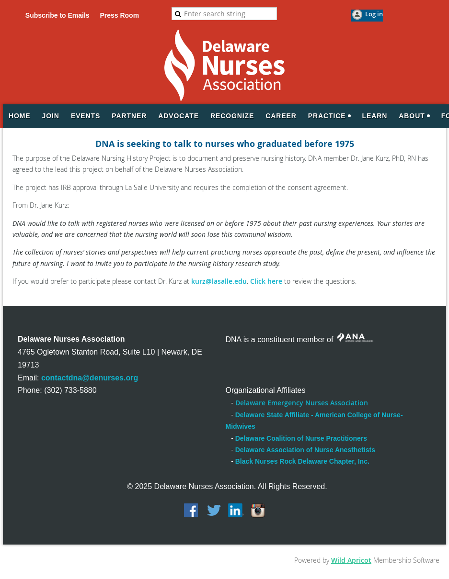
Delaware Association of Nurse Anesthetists (305, 450)
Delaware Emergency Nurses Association (301, 402)
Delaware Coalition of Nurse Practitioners (301, 438)
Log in (374, 14)
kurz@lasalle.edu (219, 281)
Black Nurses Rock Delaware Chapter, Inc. (302, 461)
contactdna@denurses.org (89, 378)
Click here (266, 281)
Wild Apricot (351, 560)
